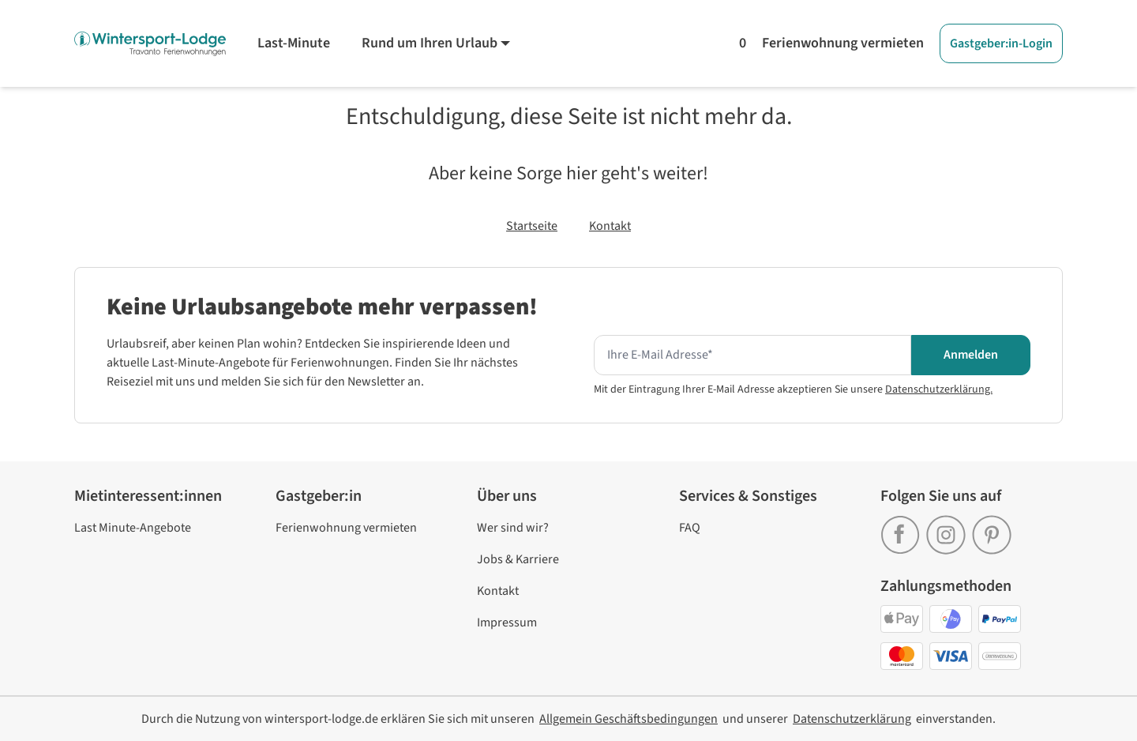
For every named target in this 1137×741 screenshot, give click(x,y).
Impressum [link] (507, 622)
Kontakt (610, 226)
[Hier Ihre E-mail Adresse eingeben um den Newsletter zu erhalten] (752, 355)
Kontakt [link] (498, 591)
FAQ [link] (689, 527)
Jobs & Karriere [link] (518, 559)
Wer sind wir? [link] (513, 527)
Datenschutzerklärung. (939, 389)
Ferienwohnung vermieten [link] (346, 527)
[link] (903, 529)
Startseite (531, 226)
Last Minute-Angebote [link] (132, 527)
